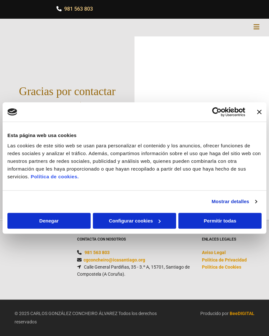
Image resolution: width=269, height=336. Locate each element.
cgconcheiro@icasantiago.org (114, 259)
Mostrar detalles (230, 201)
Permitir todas (220, 220)
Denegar (49, 220)
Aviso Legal (214, 252)
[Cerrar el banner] (259, 112)
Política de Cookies (221, 267)
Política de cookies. (55, 176)
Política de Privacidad (224, 259)
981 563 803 (78, 9)
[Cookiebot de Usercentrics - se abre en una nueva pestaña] (217, 112)
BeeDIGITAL (242, 313)
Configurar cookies (135, 220)
